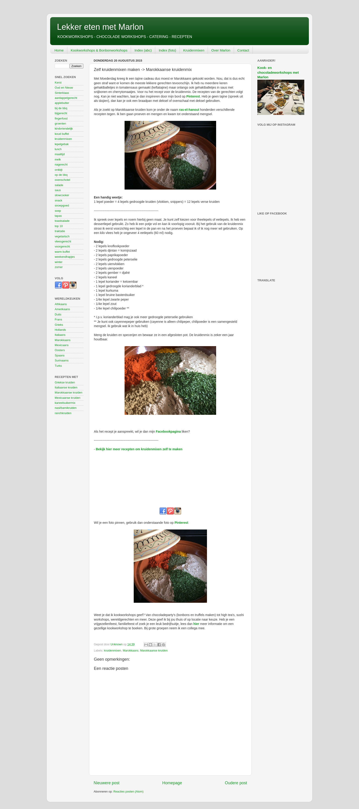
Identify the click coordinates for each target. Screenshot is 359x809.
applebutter (62, 103)
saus (58, 190)
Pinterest (193, 96)
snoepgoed (62, 205)
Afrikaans (61, 304)
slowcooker (62, 195)
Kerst (58, 82)
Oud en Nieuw (64, 87)
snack (58, 200)
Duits (58, 314)
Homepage (172, 783)
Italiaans (60, 335)
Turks (58, 365)
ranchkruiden (63, 413)
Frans (58, 319)
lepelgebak (62, 144)
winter (59, 262)
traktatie (60, 231)
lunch (58, 149)
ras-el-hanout (189, 109)
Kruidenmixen (193, 50)
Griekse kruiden (65, 382)
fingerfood (61, 118)
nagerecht (61, 164)
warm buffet (62, 251)
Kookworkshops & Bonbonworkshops (99, 50)
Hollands (60, 329)
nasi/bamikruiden (65, 408)
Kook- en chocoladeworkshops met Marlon (278, 72)
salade (59, 185)
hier (196, 624)
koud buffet (62, 134)
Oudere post (236, 783)
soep (58, 210)
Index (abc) (143, 50)
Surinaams (61, 360)
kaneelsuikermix (65, 402)
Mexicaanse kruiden (67, 397)
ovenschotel (62, 180)
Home (59, 50)
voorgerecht (62, 246)
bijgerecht (61, 113)
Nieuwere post (107, 783)
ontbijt (59, 169)
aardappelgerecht (66, 98)
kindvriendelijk (64, 128)
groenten (60, 123)
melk (58, 159)
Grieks (59, 324)
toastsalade (62, 221)
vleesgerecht (63, 241)
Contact (243, 50)
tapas (58, 215)
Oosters (60, 350)
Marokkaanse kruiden (154, 650)
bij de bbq (61, 108)
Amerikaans (62, 309)
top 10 (59, 226)
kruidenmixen (112, 650)
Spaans (60, 355)
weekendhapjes (65, 256)
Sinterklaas (62, 93)
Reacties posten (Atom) (128, 791)
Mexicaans (61, 345)
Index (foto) (167, 50)
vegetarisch (62, 236)
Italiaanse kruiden (66, 387)
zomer (59, 267)
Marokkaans (131, 650)
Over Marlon (220, 50)
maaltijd (60, 154)
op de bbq (61, 174)
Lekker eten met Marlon (100, 27)
